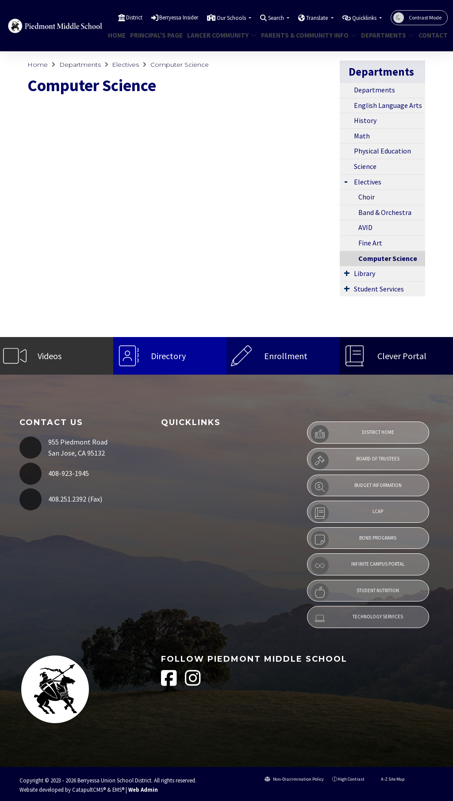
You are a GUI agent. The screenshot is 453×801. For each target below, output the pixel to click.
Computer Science (179, 65)
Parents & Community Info (303, 35)
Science (365, 166)
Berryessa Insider (178, 17)
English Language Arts (388, 105)
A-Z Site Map (388, 779)
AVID (365, 227)
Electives (125, 65)
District (134, 17)
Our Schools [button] (232, 18)
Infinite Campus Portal (357, 566)
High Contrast (351, 779)
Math (362, 135)
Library (364, 273)
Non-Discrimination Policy (294, 779)
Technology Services (357, 618)
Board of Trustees (355, 460)
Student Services (379, 288)
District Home (352, 434)
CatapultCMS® (89, 789)
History (365, 120)
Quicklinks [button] (365, 18)
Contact (431, 35)
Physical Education (382, 150)
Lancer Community (218, 35)
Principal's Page (153, 35)
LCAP (347, 513)
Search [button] (276, 18)
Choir (366, 196)
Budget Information (356, 487)
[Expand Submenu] (346, 181)
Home (115, 35)
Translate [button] (317, 18)
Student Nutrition (355, 592)
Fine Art (370, 242)
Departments (384, 35)
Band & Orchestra (384, 212)
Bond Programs (353, 539)
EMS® (118, 789)
